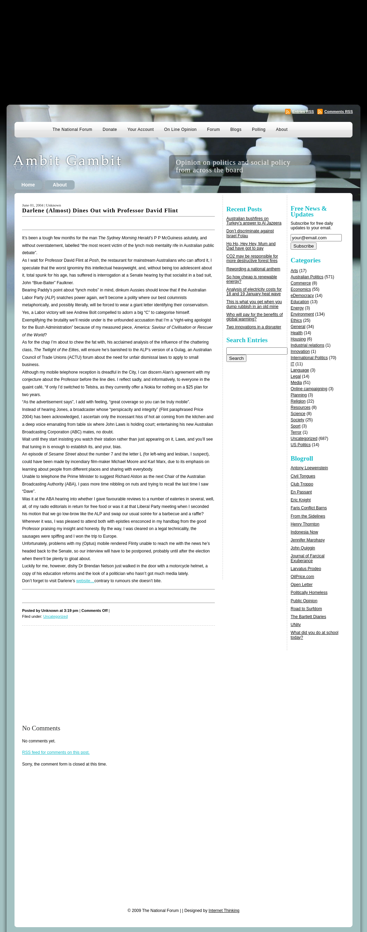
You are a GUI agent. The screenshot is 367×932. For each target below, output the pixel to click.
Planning (299, 395)
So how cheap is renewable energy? (251, 279)
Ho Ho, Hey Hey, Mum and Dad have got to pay (251, 246)
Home (28, 185)
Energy (297, 308)
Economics (301, 289)
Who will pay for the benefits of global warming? (254, 316)
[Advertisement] (183, 51)
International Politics (309, 357)
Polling (259, 129)
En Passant (301, 492)
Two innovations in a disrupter (253, 327)
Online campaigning (309, 388)
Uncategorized (55, 616)
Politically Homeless (309, 592)
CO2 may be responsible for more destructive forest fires (252, 258)
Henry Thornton (305, 524)
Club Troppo (302, 484)
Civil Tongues (303, 476)
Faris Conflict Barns (309, 508)
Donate (110, 129)
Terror (296, 432)
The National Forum (72, 129)
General (298, 326)
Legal (296, 376)
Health (297, 332)
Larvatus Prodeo (306, 568)
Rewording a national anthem (253, 269)
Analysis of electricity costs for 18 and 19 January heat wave (254, 291)
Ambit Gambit (78, 167)
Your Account (141, 129)
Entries (303, 111)
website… (85, 580)
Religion (298, 401)
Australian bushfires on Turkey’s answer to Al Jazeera (253, 220)
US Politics (301, 444)
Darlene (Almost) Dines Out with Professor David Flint (100, 210)
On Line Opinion (180, 129)
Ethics (296, 320)
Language (300, 370)
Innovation (300, 351)
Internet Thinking (224, 910)
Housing (298, 339)
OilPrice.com (302, 576)
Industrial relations (307, 345)
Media (296, 382)
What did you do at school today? (314, 635)
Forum (213, 129)
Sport (296, 426)
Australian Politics (307, 277)
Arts (294, 270)
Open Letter (301, 584)
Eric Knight (301, 500)
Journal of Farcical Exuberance (307, 558)
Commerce (301, 283)
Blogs (236, 129)
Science (298, 413)
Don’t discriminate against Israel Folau (250, 233)
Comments (338, 111)
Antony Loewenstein (309, 467)
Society (297, 419)
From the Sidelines (308, 516)
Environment (302, 314)
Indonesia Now (304, 532)
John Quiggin (303, 548)
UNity (296, 624)
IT (292, 364)
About (282, 129)
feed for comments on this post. (56, 752)
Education (300, 301)
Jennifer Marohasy (308, 540)
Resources (300, 407)
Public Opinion (304, 600)
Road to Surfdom (306, 608)
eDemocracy (302, 295)
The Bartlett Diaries (308, 616)
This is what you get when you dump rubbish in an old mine (254, 304)
